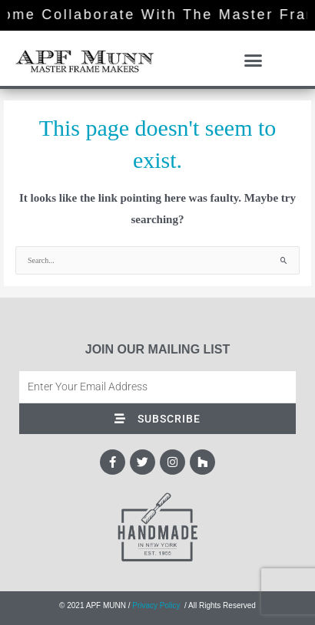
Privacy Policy (156, 605)
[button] (253, 60)
